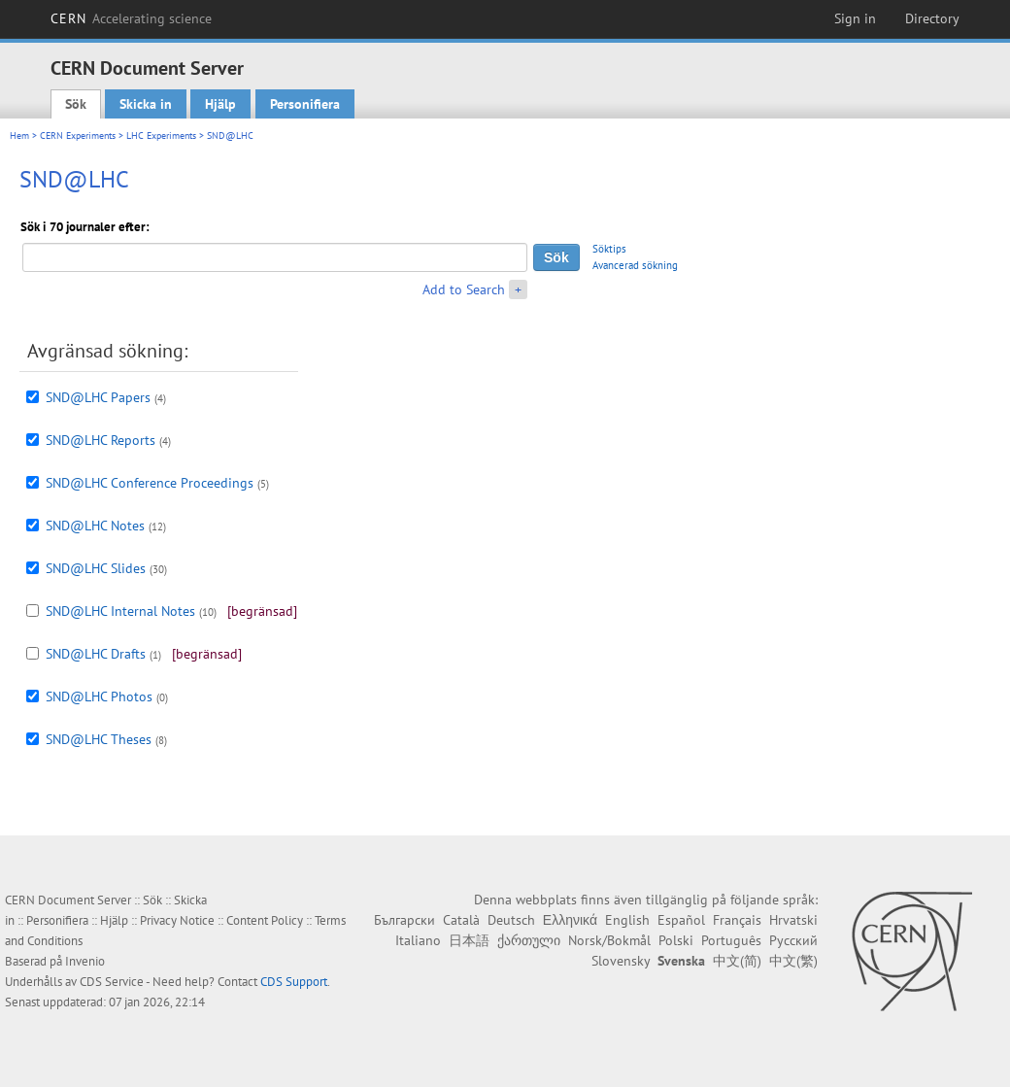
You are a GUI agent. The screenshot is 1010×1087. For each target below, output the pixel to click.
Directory (932, 18)
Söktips (609, 248)
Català (461, 920)
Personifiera (305, 104)
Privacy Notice (177, 920)
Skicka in (145, 104)
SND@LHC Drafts (96, 653)
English (627, 920)
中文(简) (737, 960)
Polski (675, 940)
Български (404, 920)
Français (737, 920)
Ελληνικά (570, 920)
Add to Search (463, 289)
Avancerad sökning (635, 265)
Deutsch (511, 920)
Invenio (85, 961)
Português (731, 940)
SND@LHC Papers (98, 397)
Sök (75, 104)
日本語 (469, 940)
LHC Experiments (161, 135)
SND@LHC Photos (99, 696)
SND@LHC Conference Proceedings (149, 483)
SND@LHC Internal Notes (120, 611)
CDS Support (293, 981)
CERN (131, 18)
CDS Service (112, 981)
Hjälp (220, 104)
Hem (19, 135)
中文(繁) (793, 960)
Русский (793, 940)
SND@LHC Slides (96, 568)
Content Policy (264, 920)
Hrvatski (793, 920)
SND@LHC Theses (99, 739)
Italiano (418, 940)
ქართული (528, 940)
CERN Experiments (78, 135)
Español (681, 920)
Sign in (855, 18)
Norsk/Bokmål (609, 940)
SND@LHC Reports (100, 440)
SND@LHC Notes (95, 525)
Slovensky (620, 960)
